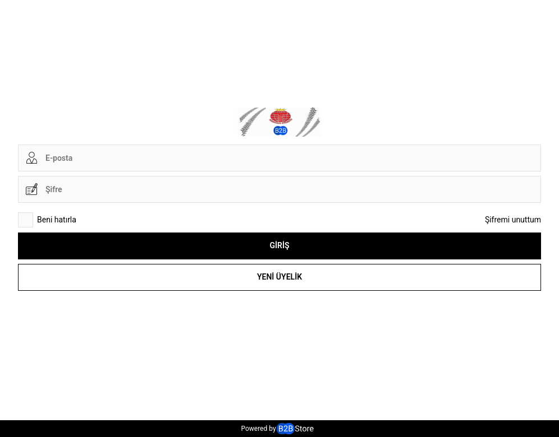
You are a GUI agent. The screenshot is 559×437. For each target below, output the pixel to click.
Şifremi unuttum (513, 219)
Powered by (277, 428)
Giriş (279, 245)
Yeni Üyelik (279, 276)
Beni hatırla (47, 219)
